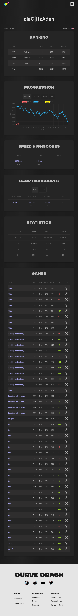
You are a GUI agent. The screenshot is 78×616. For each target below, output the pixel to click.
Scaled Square (16, 197)
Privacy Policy (56, 601)
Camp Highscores (39, 181)
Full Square (46, 197)
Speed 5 (59, 155)
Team (43, 190)
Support (35, 605)
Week (44, 96)
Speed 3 (18, 155)
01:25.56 (16, 202)
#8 (16, 206)
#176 (18, 164)
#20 (31, 206)
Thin (10, 288)
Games (27, 96)
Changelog (36, 597)
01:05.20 (31, 202)
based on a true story (16, 396)
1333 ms (39, 161)
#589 (39, 164)
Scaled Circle (31, 197)
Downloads (18, 598)
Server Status (19, 604)
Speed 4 (39, 155)
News (34, 601)
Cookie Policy (56, 597)
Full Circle (62, 197)
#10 (47, 206)
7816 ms (18, 161)
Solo (35, 190)
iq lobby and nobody (16, 334)
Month (36, 96)
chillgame (11, 419)
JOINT (10, 543)
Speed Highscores (39, 146)
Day (52, 96)
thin (9, 424)
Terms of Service (57, 605)
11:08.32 (47, 202)
